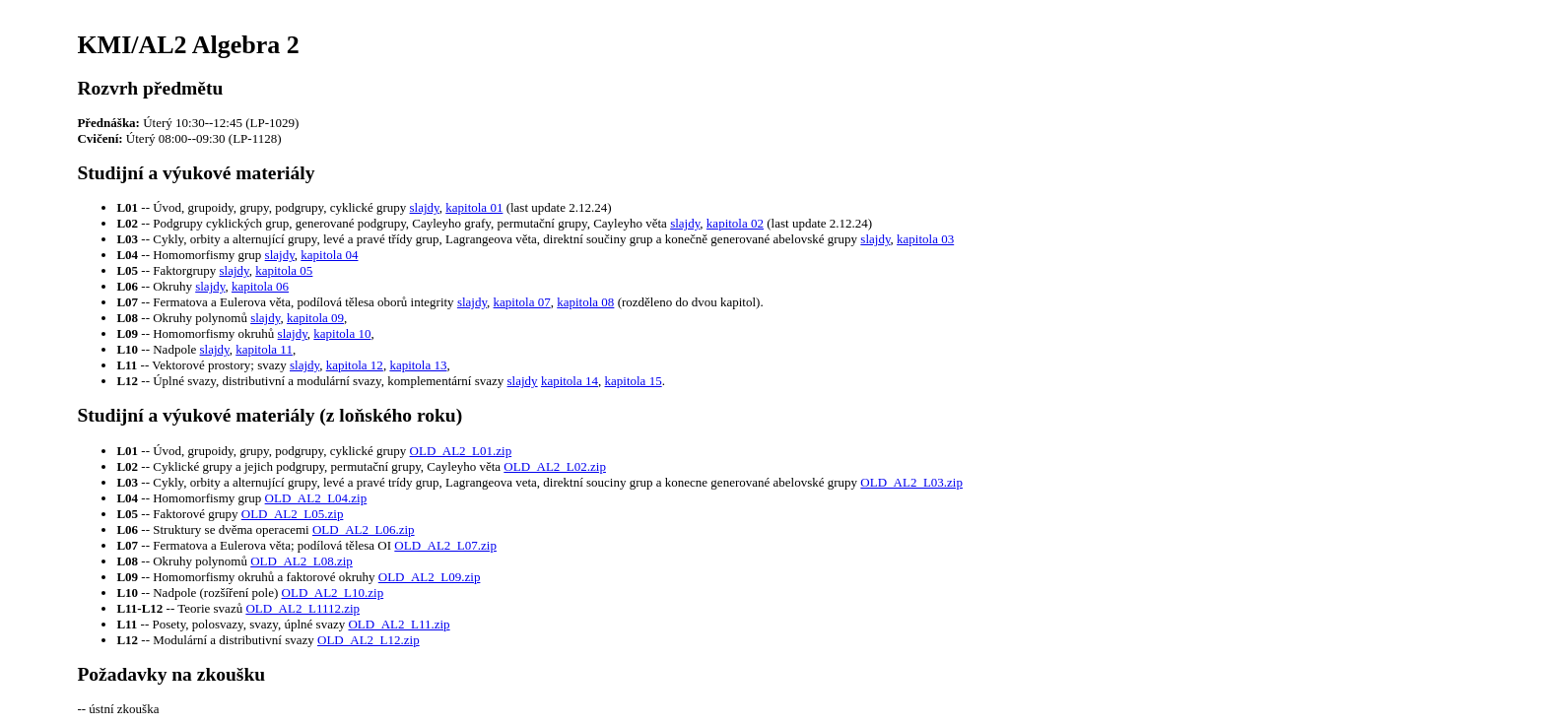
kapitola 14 (569, 380)
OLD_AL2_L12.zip (368, 639)
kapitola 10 (341, 333)
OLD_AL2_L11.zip (398, 624)
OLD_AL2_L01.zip (461, 450)
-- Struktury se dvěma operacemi (214, 529)
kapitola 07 (522, 302)
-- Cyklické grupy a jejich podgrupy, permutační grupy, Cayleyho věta (310, 466)
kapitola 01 (474, 207)
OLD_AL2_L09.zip (429, 576)
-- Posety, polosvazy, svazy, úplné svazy (232, 624)
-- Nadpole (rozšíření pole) (198, 592)
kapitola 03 (925, 238)
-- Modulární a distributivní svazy (216, 639)
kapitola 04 (329, 254)
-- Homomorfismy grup (190, 498)
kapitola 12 (354, 365)
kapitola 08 (585, 302)
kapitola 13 (417, 365)
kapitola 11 (264, 349)
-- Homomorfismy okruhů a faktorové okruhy (246, 576)
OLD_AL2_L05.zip (292, 513)
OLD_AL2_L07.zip (445, 545)
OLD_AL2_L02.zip (555, 466)
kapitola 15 (633, 380)
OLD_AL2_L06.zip (363, 529)
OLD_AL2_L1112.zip (302, 608)
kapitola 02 (735, 223)
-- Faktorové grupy (178, 513)
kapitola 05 (283, 270)
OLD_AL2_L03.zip (911, 482)
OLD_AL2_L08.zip (301, 561)
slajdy (424, 207)
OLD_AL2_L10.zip (333, 592)
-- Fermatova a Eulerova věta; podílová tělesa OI (255, 545)
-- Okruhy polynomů (183, 561)
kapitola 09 (315, 317)
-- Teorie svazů (180, 608)
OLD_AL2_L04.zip (316, 498)
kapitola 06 (260, 286)
